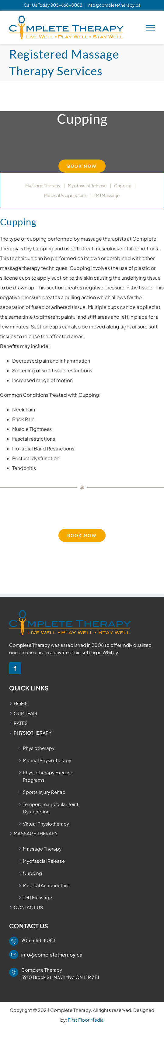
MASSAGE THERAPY (36, 833)
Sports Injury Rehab (44, 792)
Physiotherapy (38, 748)
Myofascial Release (87, 185)
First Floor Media (86, 1020)
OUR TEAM (25, 713)
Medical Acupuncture (65, 195)
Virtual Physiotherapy (46, 823)
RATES (21, 723)
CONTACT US (28, 907)
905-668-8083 (66, 5)
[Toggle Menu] (150, 27)
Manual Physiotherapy (47, 760)
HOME (21, 703)
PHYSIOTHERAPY (32, 733)
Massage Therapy (43, 185)
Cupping (122, 185)
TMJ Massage (107, 195)
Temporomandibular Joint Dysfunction (51, 807)
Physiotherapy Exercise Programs (48, 776)
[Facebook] (15, 668)
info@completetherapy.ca (114, 5)
